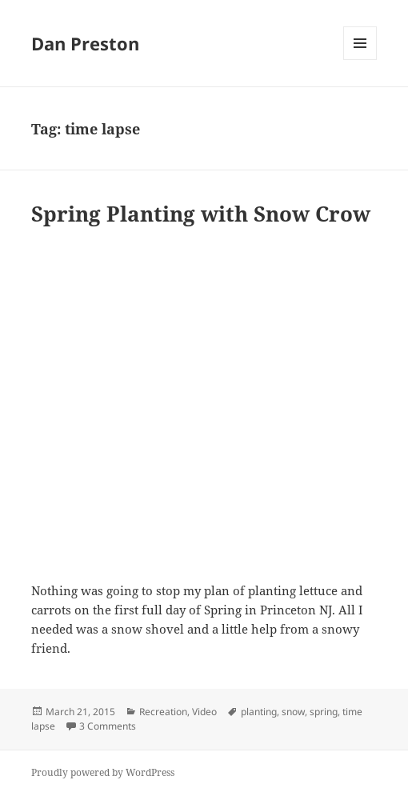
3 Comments (107, 726)
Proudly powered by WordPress (102, 772)
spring (324, 711)
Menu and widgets (360, 59)
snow (293, 711)
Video (204, 711)
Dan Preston (85, 43)
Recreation (163, 711)
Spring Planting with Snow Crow (200, 213)
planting (259, 711)
